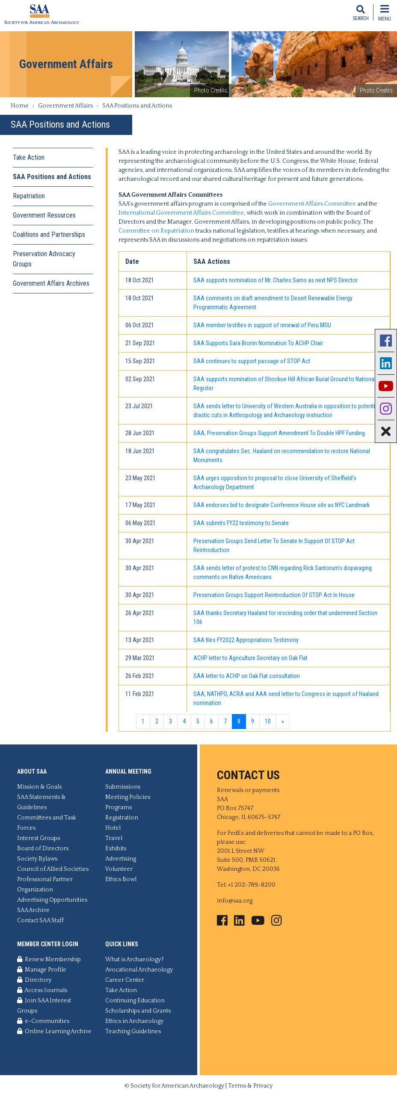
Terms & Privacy (250, 1085)
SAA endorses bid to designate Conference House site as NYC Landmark (281, 505)
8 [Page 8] (238, 721)
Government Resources (44, 215)
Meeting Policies (127, 797)
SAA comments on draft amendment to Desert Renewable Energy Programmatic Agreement (273, 303)
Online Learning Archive (54, 1031)
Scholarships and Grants (138, 1010)
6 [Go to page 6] (211, 721)
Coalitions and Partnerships (49, 234)
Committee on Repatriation (156, 230)
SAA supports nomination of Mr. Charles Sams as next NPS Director (275, 280)
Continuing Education (135, 1000)
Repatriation (29, 196)
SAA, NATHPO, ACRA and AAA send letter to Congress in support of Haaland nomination (286, 698)
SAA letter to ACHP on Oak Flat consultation (246, 676)
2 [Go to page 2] (156, 721)
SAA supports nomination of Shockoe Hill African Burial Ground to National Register (284, 384)
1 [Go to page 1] (143, 721)
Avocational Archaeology (139, 969)
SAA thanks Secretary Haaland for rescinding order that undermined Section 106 (285, 617)
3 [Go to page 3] (170, 721)
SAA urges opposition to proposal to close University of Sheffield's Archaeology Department (274, 482)
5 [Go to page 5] (197, 721)
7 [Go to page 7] (225, 721)
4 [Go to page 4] (184, 721)
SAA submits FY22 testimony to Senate (241, 523)
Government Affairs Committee (312, 203)
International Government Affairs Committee (181, 212)
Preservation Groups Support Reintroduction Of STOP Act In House (274, 595)
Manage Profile (41, 969)
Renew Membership (49, 959)
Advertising (120, 858)
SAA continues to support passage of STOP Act (251, 361)
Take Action (28, 157)
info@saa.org (234, 900)
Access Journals (42, 990)
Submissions (122, 786)
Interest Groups (38, 838)
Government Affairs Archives (51, 283)
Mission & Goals (39, 786)
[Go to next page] (283, 721)
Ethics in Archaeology (134, 1021)
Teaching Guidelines (133, 1031)
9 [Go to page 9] (252, 721)
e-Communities (43, 1021)
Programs (118, 807)
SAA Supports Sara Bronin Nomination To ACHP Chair (258, 343)
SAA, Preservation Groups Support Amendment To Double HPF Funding (279, 433)
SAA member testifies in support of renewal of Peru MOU (262, 325)
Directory (34, 980)
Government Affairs (65, 105)
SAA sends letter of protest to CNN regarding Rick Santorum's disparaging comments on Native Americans (282, 572)
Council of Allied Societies (53, 869)
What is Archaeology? (134, 959)
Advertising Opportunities (52, 900)
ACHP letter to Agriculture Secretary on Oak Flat (250, 658)
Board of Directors (42, 848)
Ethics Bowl (120, 879)
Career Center (124, 980)
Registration (121, 817)
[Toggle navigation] (384, 12)
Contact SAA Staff (40, 920)
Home (20, 105)
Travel (113, 838)
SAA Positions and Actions (52, 177)
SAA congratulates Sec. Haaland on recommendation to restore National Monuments (281, 455)
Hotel (113, 828)
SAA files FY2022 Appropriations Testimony (246, 640)
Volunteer (119, 869)
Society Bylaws (37, 858)
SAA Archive (33, 910)
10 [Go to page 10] (268, 721)
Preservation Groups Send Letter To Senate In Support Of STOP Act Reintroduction (274, 545)
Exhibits (115, 848)
